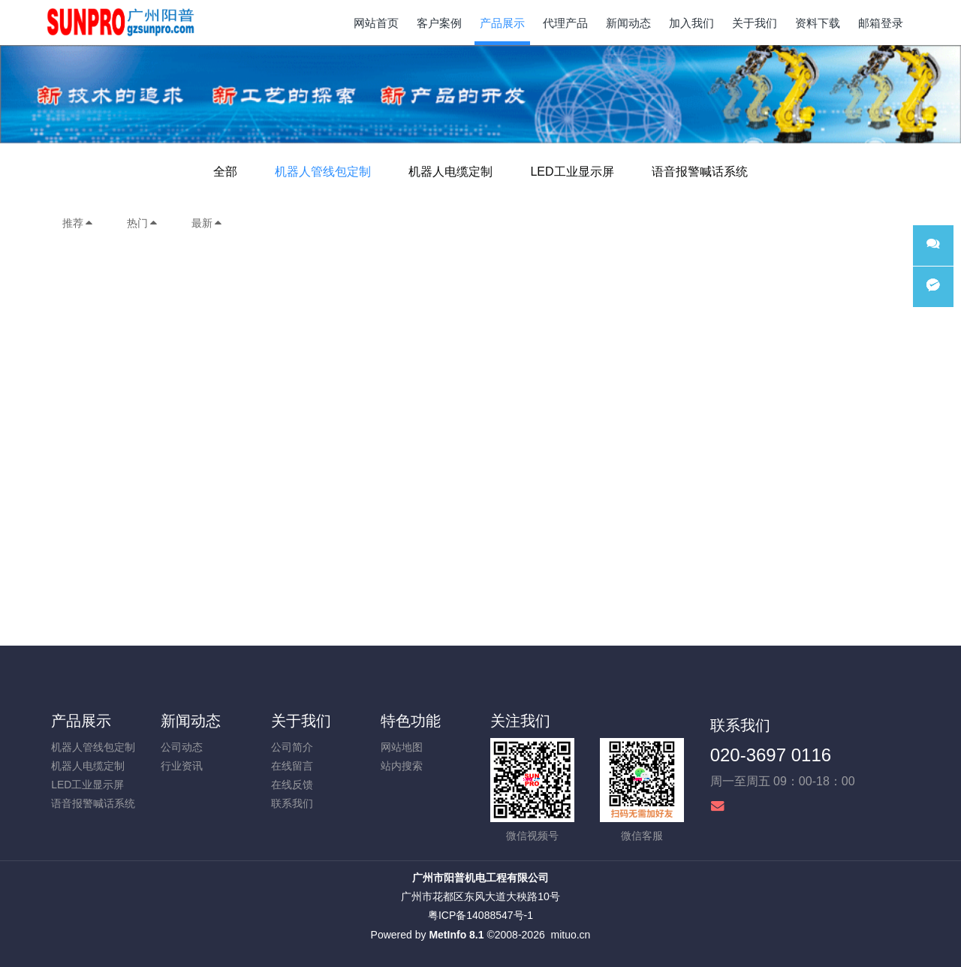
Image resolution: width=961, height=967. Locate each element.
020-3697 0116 (770, 755)
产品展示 (81, 720)
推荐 (78, 223)
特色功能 (411, 720)
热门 (142, 223)
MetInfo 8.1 (456, 935)
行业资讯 (182, 766)
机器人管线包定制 (323, 171)
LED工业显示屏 (571, 171)
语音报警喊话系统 (700, 171)
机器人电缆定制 (450, 171)
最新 (207, 223)
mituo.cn (570, 935)
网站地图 (402, 747)
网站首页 (376, 23)
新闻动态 (191, 720)
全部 (225, 171)
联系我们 (292, 803)
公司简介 (292, 747)
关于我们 (301, 720)
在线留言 (292, 766)
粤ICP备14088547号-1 (480, 915)
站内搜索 (402, 766)
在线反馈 (292, 785)
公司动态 (182, 747)
